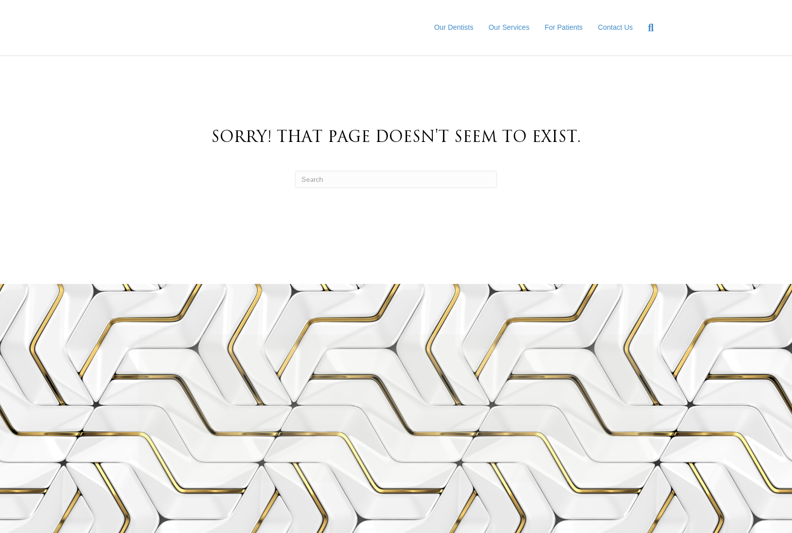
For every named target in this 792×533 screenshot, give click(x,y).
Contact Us (615, 27)
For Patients (563, 27)
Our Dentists (453, 27)
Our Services (508, 27)
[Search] (647, 27)
